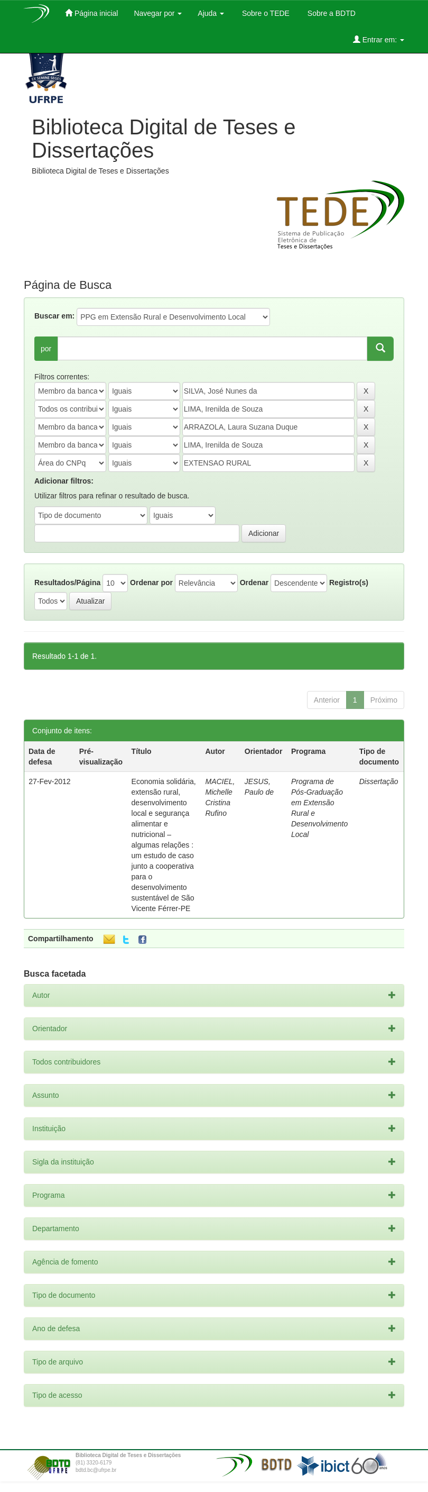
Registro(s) (348, 582)
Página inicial (91, 12)
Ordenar (254, 582)
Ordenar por (151, 582)
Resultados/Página (67, 582)
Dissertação (378, 781)
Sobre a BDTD (330, 13)
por (46, 348)
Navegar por (158, 13)
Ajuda (211, 13)
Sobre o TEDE (265, 13)
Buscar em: (54, 316)
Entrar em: (378, 39)
